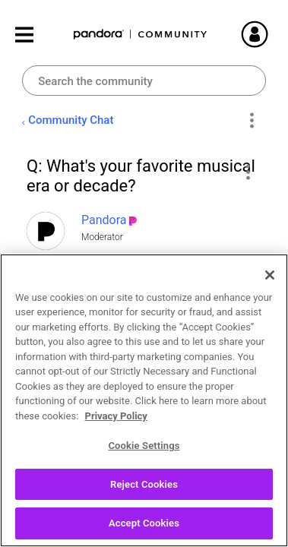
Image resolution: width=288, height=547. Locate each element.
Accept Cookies (144, 523)
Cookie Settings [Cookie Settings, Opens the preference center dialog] (143, 445)
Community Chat (70, 120)
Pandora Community (140, 34)
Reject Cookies (144, 484)
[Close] (269, 275)
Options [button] (252, 120)
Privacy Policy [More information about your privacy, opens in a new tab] (116, 416)
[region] (144, 400)
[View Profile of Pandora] (104, 220)
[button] (247, 171)
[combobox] (144, 80)
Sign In (261, 34)
